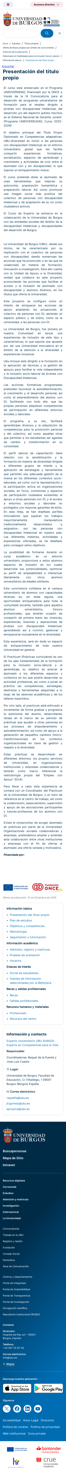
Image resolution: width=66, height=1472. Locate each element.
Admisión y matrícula (15, 1199)
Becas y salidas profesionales (26, 989)
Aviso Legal (30, 1420)
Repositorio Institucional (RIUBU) (21, 1314)
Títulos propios (31, 43)
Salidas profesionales (24, 1000)
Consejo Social (11, 1253)
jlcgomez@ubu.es (18, 1103)
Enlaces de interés (19, 966)
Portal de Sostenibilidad (16, 1289)
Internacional (11, 1211)
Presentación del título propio (29, 915)
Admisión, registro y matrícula (30, 949)
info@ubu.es (10, 1357)
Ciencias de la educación (15, 52)
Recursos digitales (14, 1180)
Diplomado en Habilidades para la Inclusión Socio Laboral (31, 56)
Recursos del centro (23, 1018)
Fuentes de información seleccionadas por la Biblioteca (30, 981)
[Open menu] (59, 33)
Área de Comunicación (16, 1266)
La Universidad (12, 1218)
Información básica (12, 60)
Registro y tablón (12, 1241)
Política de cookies (15, 1427)
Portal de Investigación (16, 1301)
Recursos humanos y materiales (28, 1007)
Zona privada (37, 1433)
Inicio (5, 43)
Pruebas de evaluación (25, 955)
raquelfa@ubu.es (18, 1098)
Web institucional (14, 1433)
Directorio (47, 1420)
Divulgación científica (15, 1308)
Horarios (15, 960)
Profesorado (18, 1013)
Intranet (9, 1165)
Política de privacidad (45, 1427)
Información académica (22, 943)
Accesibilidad (12, 1420)
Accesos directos (44, 4)
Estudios (16, 43)
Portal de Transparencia (16, 1295)
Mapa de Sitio (13, 1158)
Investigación (11, 1205)
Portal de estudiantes (24, 973)
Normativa (9, 1260)
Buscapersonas (14, 1151)
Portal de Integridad (14, 1283)
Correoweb (9, 1186)
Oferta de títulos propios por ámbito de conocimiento (28, 47)
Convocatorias (11, 1228)
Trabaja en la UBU (13, 1234)
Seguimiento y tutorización (28, 937)
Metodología (18, 931)
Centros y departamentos (17, 1276)
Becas (14, 995)
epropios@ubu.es (18, 1109)
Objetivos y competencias (27, 926)
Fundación (9, 1247)
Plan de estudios (21, 920)
